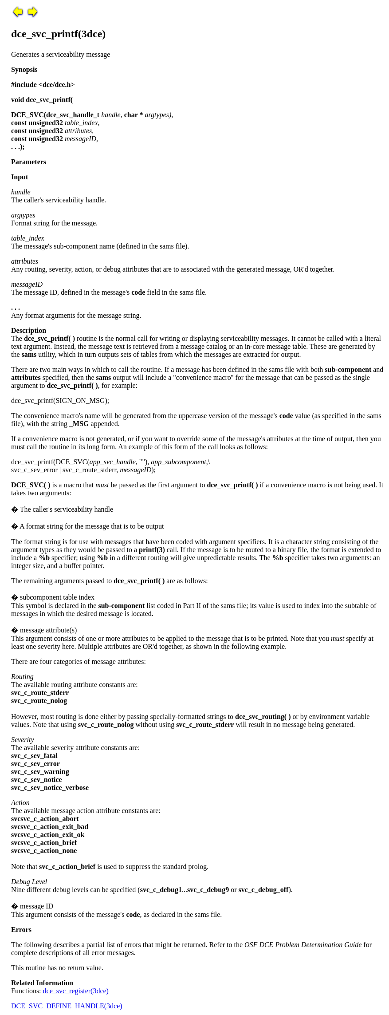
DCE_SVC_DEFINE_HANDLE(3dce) (66, 1006)
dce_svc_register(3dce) (76, 991)
